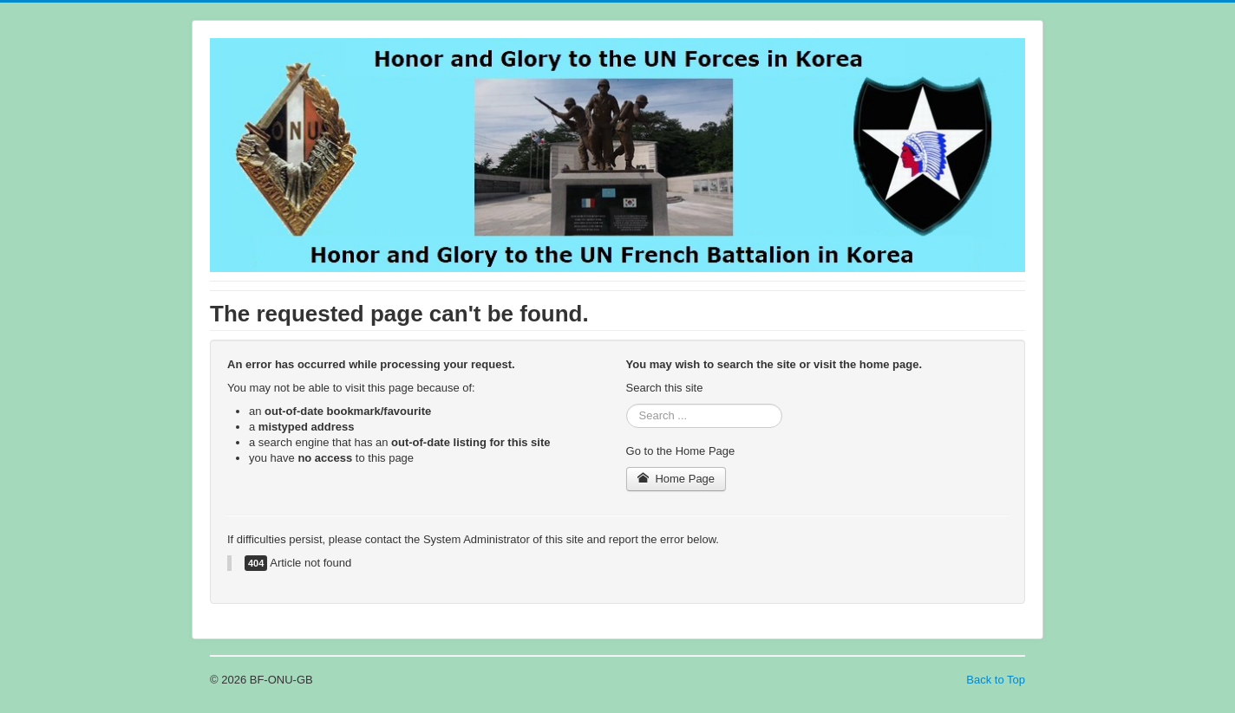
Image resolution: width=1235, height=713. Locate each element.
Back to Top (995, 679)
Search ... (626, 404)
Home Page (676, 478)
